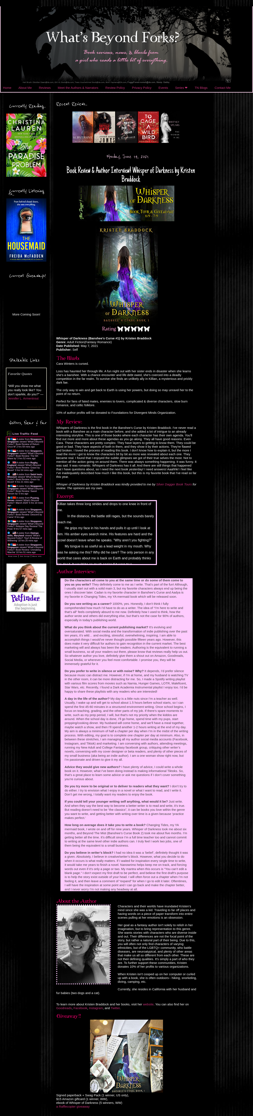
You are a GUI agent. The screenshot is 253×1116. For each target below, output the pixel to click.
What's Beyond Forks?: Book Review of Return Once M (25, 444)
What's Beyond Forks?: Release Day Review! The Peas (25, 526)
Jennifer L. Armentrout (23, 398)
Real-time (12, 556)
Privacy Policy (141, 87)
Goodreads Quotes (36, 407)
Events (163, 87)
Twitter (115, 1008)
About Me (25, 87)
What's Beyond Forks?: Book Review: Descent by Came (25, 514)
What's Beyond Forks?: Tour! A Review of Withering (24, 538)
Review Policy (115, 87)
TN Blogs (201, 87)
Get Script (25, 556)
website (148, 1004)
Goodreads (64, 1008)
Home (7, 87)
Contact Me (223, 87)
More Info (37, 556)
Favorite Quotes (20, 374)
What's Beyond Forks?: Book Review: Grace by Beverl (24, 467)
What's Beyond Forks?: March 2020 (23, 501)
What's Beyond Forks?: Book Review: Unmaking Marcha (25, 549)
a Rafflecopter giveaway (73, 1106)
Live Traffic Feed (25, 433)
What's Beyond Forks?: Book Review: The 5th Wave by (25, 456)
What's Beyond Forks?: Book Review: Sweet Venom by (25, 491)
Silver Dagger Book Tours (174, 484)
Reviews (45, 87)
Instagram (96, 1008)
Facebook (80, 1008)
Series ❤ (181, 87)
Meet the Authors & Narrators (78, 87)
